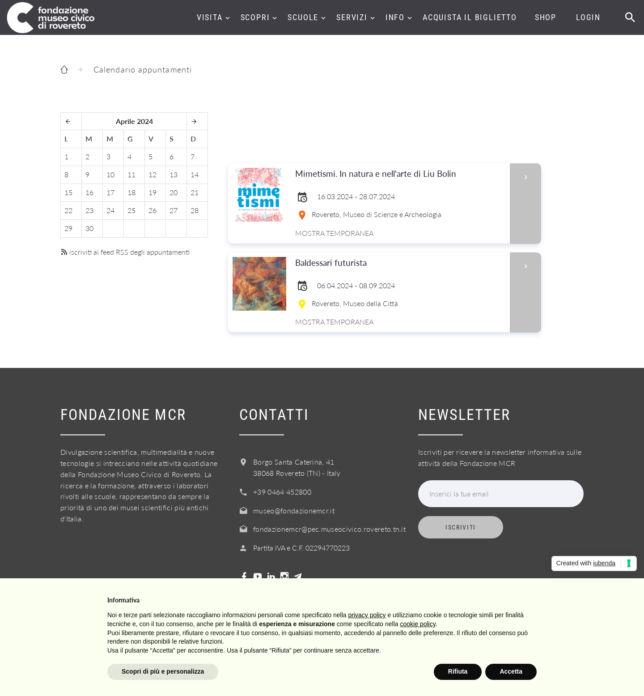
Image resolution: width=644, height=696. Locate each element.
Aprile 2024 (134, 121)
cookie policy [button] (418, 624)
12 (152, 174)
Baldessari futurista (399, 263)
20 (173, 192)
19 (152, 192)
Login (588, 17)
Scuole (303, 17)
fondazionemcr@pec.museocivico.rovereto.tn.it (329, 529)
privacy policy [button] (367, 615)
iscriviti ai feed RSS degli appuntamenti (125, 252)
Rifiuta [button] (458, 671)
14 (195, 174)
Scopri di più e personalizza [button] (163, 671)
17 (110, 192)
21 (195, 192)
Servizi (352, 17)
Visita (210, 17)
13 (173, 174)
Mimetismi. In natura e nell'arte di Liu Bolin (399, 174)
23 (89, 210)
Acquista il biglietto (470, 17)
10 (110, 174)
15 (68, 192)
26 (152, 210)
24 (110, 210)
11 (131, 174)
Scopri (255, 17)
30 (89, 228)
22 (68, 210)
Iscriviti (460, 527)
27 (173, 210)
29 (68, 228)
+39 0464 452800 (282, 491)
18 (131, 192)
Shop (545, 17)
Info (395, 17)
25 (131, 210)
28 (195, 210)
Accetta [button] (511, 671)
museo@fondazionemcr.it (294, 510)
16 (89, 192)
